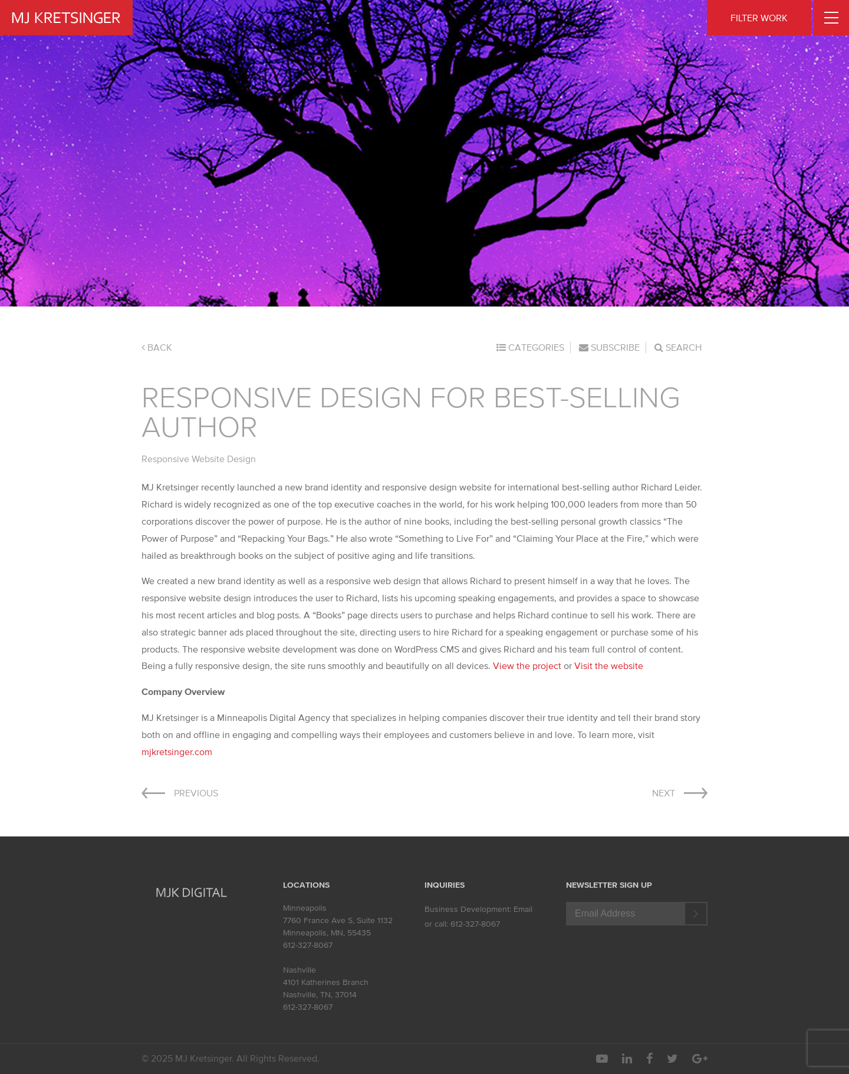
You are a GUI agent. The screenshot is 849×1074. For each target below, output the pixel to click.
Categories (530, 347)
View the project (527, 665)
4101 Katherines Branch (325, 982)
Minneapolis (305, 908)
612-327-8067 (308, 945)
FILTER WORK (759, 17)
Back (157, 347)
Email (523, 909)
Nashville (299, 970)
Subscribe (609, 347)
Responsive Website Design (199, 458)
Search (678, 347)
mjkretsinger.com (177, 751)
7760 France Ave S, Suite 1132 (338, 920)
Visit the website (608, 665)
